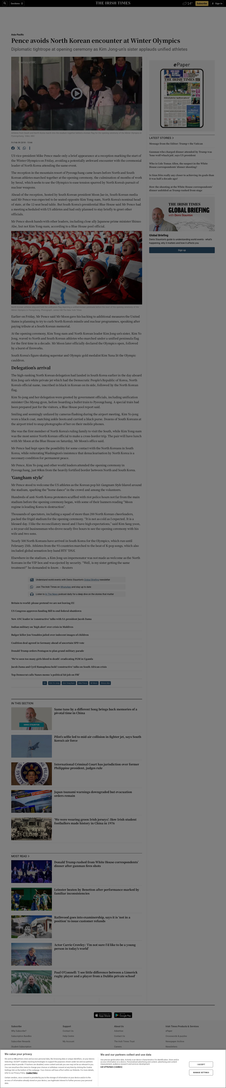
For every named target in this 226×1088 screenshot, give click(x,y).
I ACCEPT (201, 1064)
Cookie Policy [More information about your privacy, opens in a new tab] (31, 1073)
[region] (113, 1069)
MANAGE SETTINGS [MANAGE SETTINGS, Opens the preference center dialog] (201, 1073)
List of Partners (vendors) (111, 1067)
